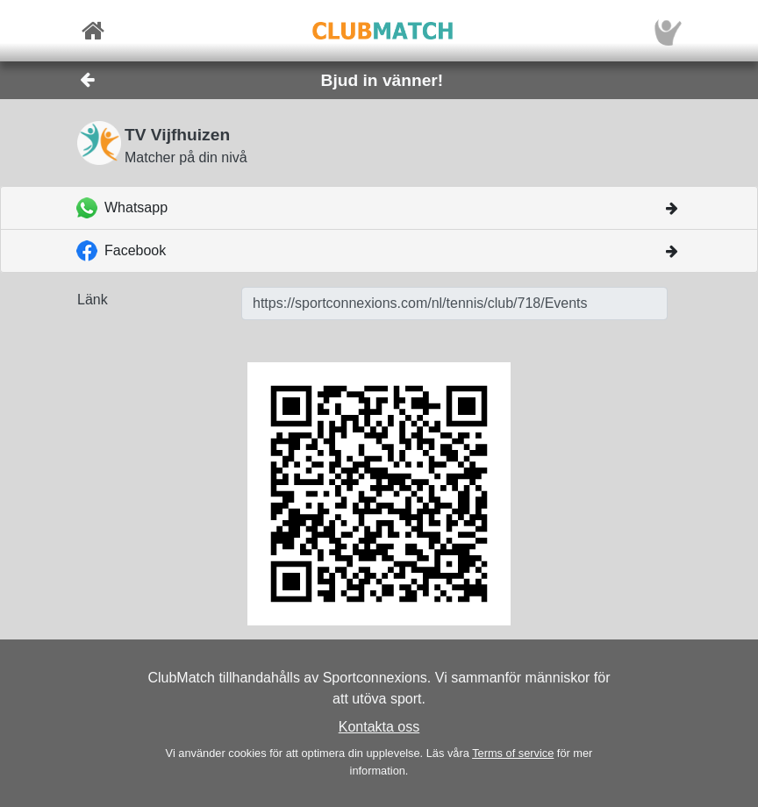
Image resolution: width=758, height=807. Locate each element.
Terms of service (513, 753)
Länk (92, 299)
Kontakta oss (379, 726)
